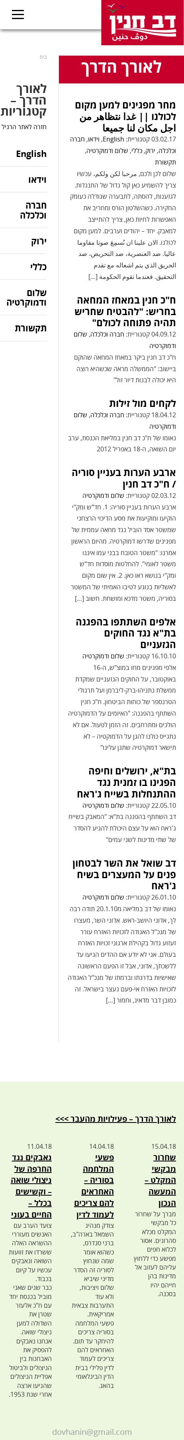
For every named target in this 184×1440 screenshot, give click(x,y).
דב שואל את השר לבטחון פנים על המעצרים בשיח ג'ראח (124, 874)
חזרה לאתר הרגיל (24, 126)
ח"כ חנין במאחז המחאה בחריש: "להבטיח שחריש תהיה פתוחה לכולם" (125, 311)
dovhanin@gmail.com (92, 1431)
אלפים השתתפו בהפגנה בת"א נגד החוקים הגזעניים (126, 633)
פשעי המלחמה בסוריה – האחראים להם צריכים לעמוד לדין (94, 1186)
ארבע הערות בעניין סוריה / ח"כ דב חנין (124, 478)
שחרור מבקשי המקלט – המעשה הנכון (160, 1180)
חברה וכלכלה (107, 334)
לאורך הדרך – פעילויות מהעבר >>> (115, 1118)
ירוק (150, 150)
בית (43, 57)
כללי (136, 150)
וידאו (94, 139)
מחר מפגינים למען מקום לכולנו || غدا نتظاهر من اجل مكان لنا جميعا (125, 116)
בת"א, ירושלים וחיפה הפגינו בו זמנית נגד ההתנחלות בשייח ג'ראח (126, 782)
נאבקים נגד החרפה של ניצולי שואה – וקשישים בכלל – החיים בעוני (31, 1186)
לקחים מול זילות (142, 403)
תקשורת (165, 162)
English (113, 139)
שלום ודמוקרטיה (107, 150)
